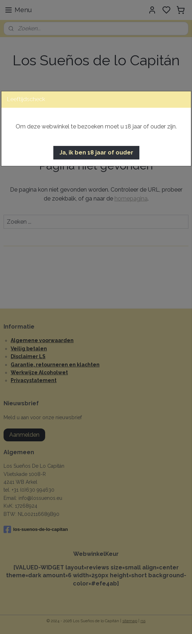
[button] (96, 152)
